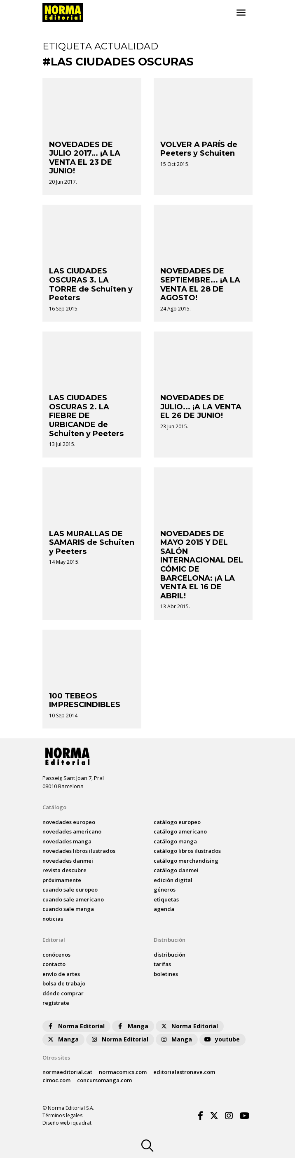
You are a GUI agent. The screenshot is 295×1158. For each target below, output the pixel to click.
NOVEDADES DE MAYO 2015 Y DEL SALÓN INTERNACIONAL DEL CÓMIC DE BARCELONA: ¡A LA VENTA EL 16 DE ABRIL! (201, 564)
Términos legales (62, 1115)
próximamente (61, 880)
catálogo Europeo (177, 822)
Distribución (169, 939)
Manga (132, 1026)
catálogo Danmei (176, 870)
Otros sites (56, 1057)
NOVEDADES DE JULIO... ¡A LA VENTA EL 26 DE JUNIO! (200, 406)
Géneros (165, 889)
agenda (164, 909)
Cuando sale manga (68, 909)
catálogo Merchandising (186, 860)
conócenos (56, 954)
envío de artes (61, 974)
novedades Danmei (67, 860)
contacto (54, 964)
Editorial (53, 939)
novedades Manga (66, 841)
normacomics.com (123, 1072)
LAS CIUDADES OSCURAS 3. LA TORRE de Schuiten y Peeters (91, 284)
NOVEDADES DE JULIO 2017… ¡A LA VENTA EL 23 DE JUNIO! (84, 158)
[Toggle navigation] (241, 13)
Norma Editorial (76, 1026)
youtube (222, 1039)
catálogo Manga (175, 841)
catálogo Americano (180, 831)
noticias (52, 918)
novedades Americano (71, 831)
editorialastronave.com (184, 1072)
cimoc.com (56, 1080)
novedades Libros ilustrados (78, 850)
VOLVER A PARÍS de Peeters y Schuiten (198, 149)
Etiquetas (166, 899)
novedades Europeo (68, 822)
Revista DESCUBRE (64, 870)
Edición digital (173, 880)
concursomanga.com (104, 1080)
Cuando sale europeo (70, 889)
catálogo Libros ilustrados (187, 850)
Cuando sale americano (73, 899)
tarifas (162, 964)
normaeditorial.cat (67, 1072)
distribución (169, 954)
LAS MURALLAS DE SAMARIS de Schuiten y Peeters (91, 542)
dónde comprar (63, 993)
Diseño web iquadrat (66, 1122)
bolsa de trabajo (63, 983)
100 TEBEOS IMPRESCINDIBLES (84, 700)
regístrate (55, 1002)
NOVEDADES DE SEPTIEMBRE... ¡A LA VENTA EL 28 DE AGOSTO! (200, 284)
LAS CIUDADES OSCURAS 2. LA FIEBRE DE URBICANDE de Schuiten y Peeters (86, 415)
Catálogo (54, 807)
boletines (166, 974)
